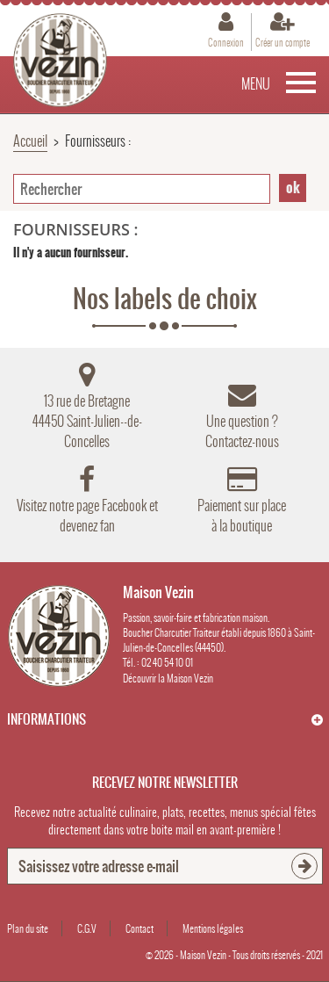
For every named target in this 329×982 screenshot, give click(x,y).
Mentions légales (212, 928)
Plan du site (27, 928)
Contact (139, 928)
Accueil (30, 141)
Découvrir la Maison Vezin (168, 678)
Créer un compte (282, 42)
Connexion (226, 42)
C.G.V (87, 928)
